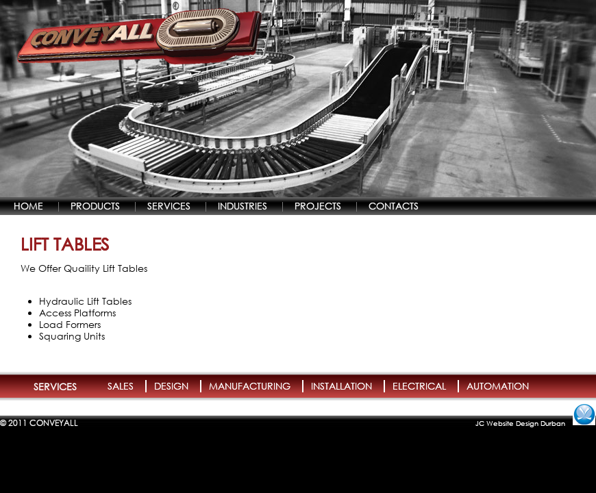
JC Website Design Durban (520, 423)
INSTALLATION (341, 386)
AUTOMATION (498, 386)
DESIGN (171, 386)
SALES (121, 386)
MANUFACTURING (249, 386)
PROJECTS (318, 206)
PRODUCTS (95, 206)
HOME (28, 206)
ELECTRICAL (419, 386)
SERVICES (168, 206)
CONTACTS (394, 206)
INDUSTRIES (242, 206)
